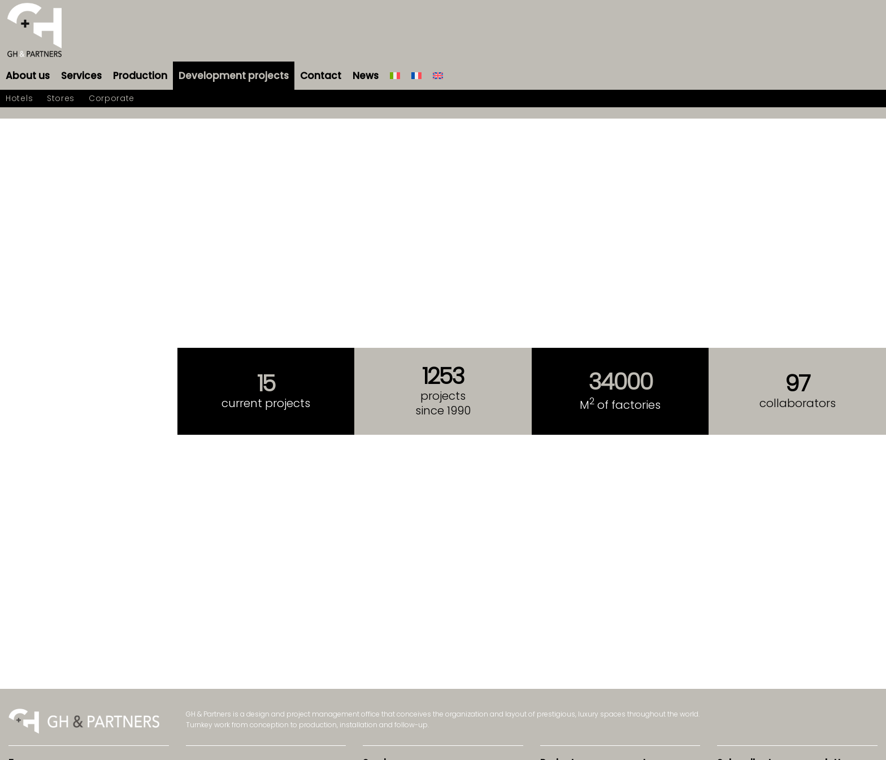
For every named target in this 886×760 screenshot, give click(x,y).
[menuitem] (27, 76)
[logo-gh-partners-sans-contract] (34, 31)
